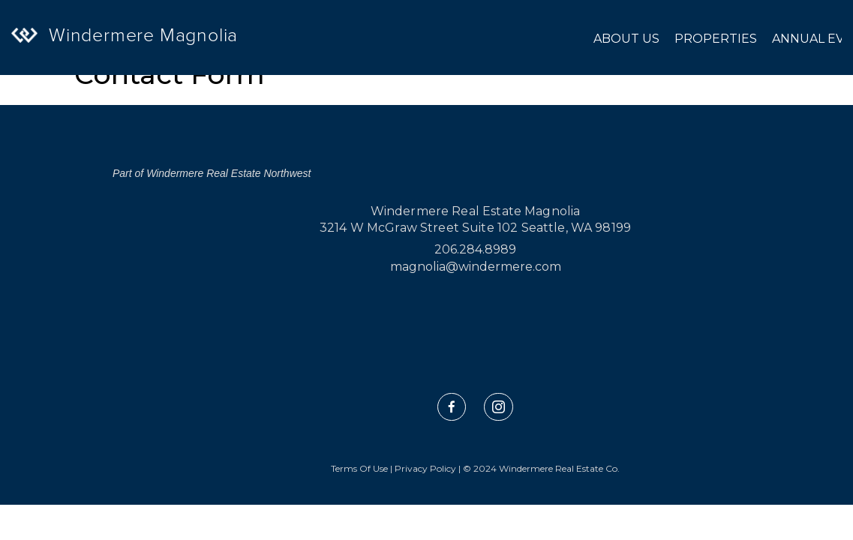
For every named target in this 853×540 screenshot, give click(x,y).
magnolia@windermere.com (475, 267)
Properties (715, 39)
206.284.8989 (475, 249)
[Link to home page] (41, 51)
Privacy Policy (425, 468)
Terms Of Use (359, 468)
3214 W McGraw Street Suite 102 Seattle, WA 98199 (475, 227)
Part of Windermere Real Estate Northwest (212, 173)
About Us (626, 39)
